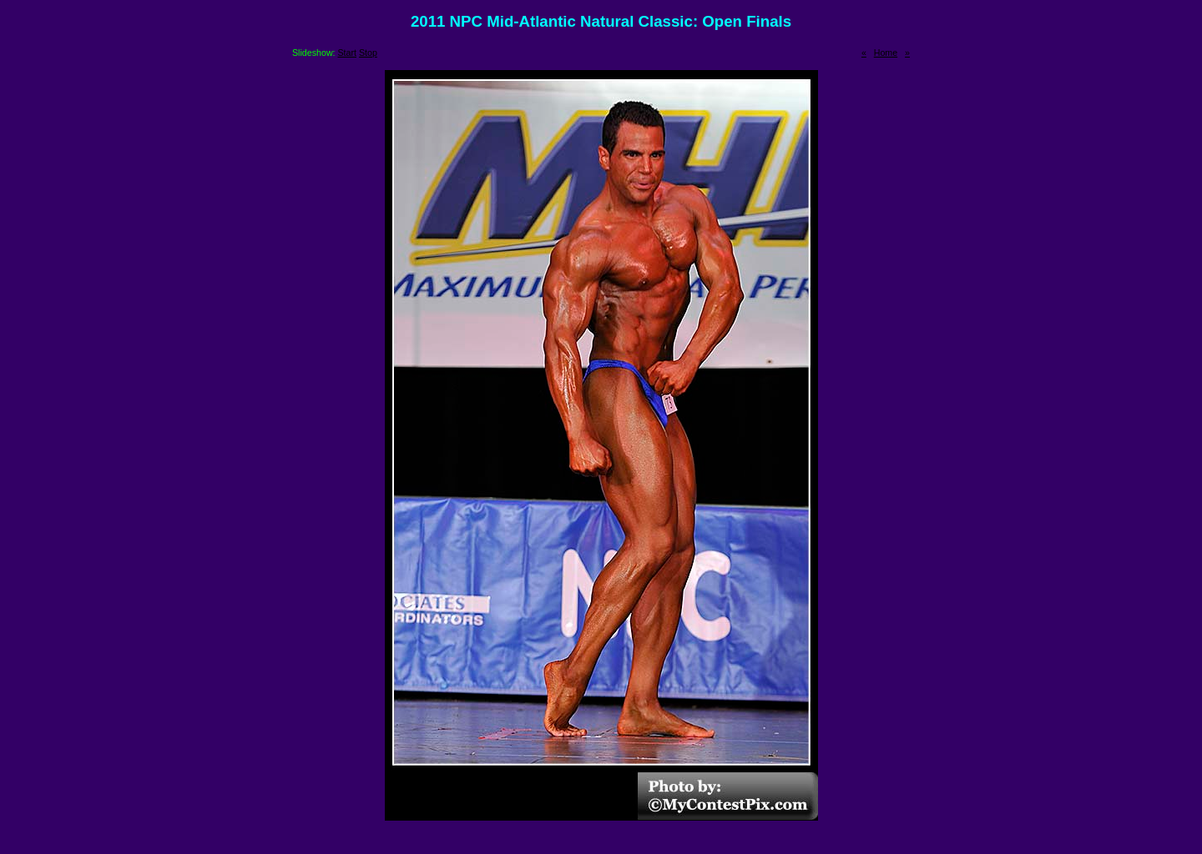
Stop (368, 53)
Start (347, 53)
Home (885, 53)
